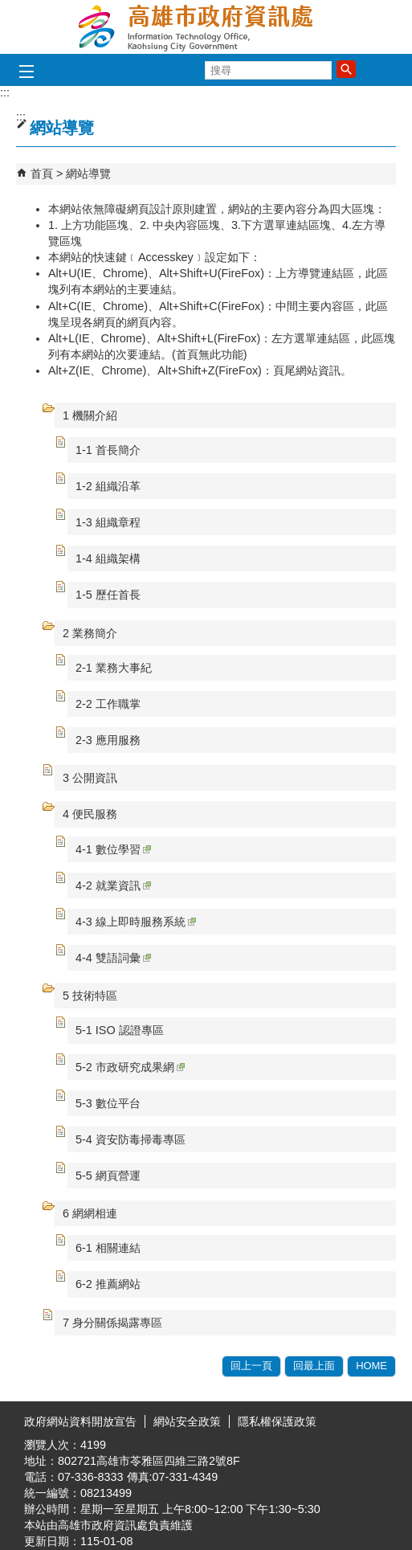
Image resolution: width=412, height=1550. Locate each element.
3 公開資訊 (90, 777)
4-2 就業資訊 (113, 885)
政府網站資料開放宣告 (80, 1421)
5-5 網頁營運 (108, 1175)
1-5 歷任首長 (108, 594)
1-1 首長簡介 (108, 450)
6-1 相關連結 (108, 1247)
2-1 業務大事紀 (113, 667)
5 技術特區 (90, 995)
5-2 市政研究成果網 (130, 1067)
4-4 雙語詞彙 (113, 957)
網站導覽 (88, 173)
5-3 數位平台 (108, 1103)
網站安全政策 (187, 1421)
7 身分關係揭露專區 (112, 1322)
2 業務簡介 (90, 633)
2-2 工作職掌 (108, 703)
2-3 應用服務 (108, 740)
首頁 (42, 173)
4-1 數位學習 (113, 849)
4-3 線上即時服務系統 (135, 921)
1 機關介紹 (90, 415)
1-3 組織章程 (108, 522)
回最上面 (314, 1366)
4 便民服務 (90, 814)
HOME (371, 1366)
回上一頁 (251, 1366)
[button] (346, 69)
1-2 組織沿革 (108, 486)
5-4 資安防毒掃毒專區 (130, 1139)
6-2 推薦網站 (108, 1284)
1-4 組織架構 (108, 558)
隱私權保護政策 (277, 1421)
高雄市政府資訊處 (206, 27)
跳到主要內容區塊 (8, 8)
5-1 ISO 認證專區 (119, 1030)
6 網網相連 (90, 1213)
